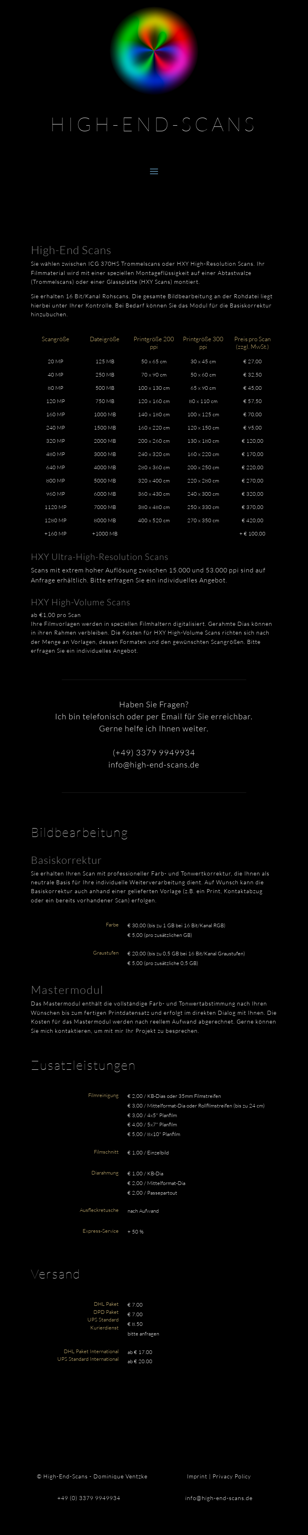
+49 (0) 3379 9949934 (88, 1497)
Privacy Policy (232, 1476)
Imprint (197, 1476)
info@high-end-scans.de (153, 764)
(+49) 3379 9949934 (154, 752)
